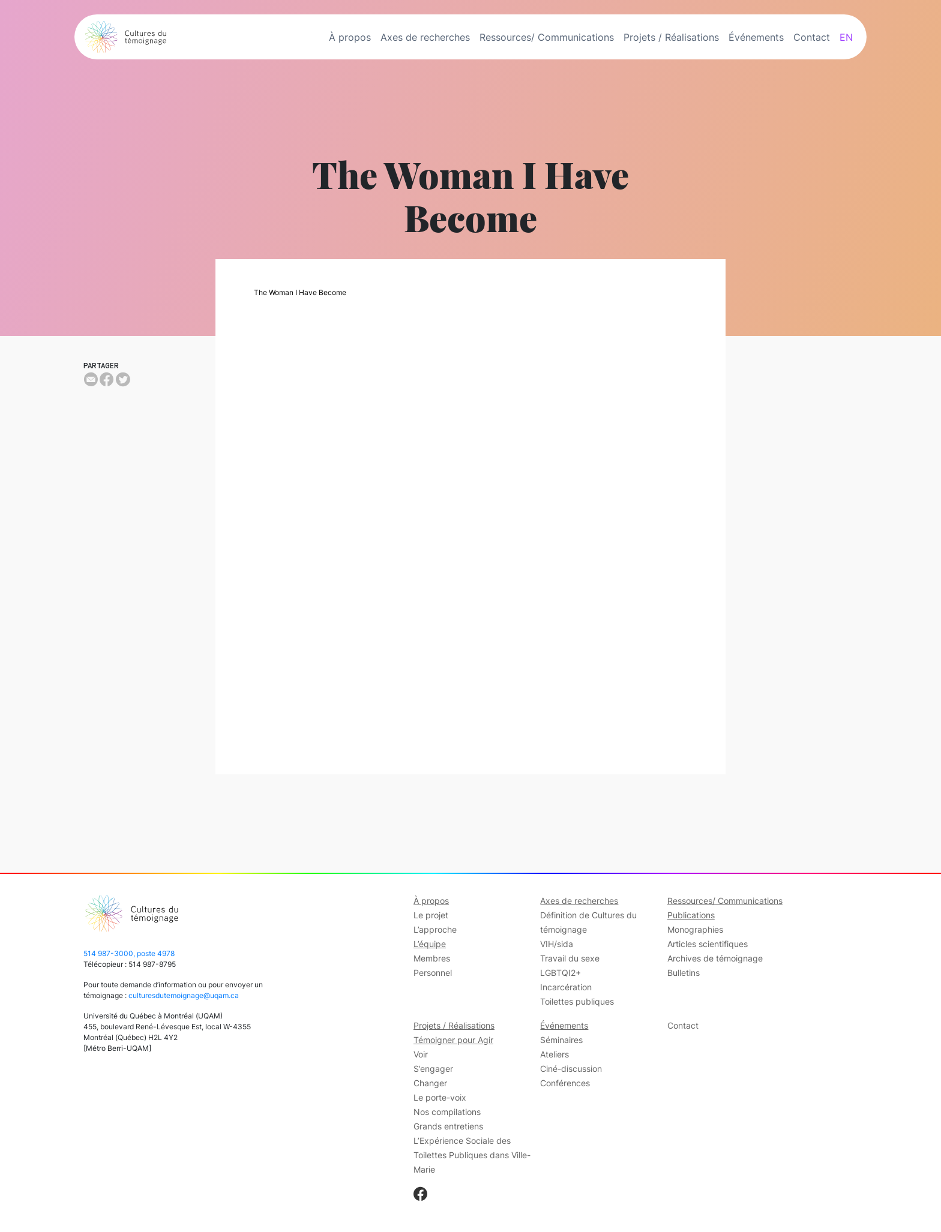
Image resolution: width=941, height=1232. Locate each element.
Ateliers (554, 1054)
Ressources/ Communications (547, 37)
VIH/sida (556, 944)
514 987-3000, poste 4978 (129, 953)
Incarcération (566, 987)
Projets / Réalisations (671, 37)
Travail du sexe (570, 958)
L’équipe (429, 944)
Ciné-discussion (571, 1068)
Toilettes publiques (577, 1001)
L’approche (435, 929)
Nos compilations (447, 1112)
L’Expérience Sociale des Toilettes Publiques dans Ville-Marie (472, 1154)
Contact (811, 37)
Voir (420, 1054)
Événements (756, 37)
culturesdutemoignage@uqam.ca (183, 995)
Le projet (430, 915)
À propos (350, 37)
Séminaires (561, 1040)
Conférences (565, 1083)
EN (846, 37)
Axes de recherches (425, 37)
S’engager (433, 1068)
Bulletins (683, 972)
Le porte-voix (439, 1097)
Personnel (432, 972)
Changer (430, 1083)
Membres (431, 958)
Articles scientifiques (707, 944)
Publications (691, 915)
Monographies (695, 929)
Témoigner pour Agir (453, 1040)
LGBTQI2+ (560, 972)
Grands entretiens (448, 1126)
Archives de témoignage (715, 958)
